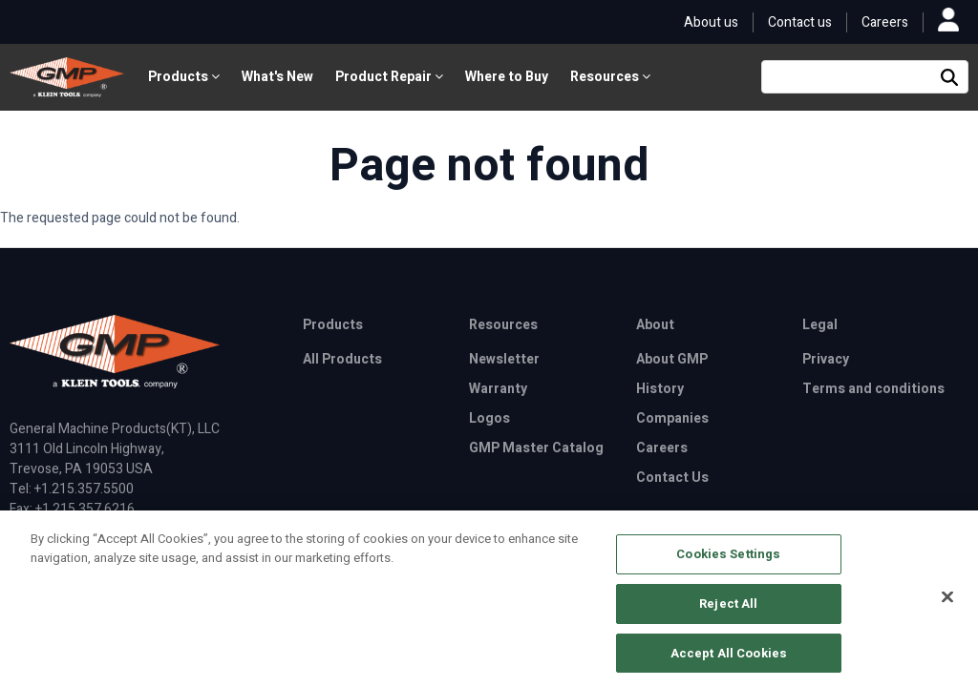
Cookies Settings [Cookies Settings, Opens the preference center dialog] (728, 561)
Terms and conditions (873, 389)
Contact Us (672, 478)
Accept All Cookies (728, 659)
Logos (489, 418)
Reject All (728, 609)
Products (184, 77)
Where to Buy (506, 77)
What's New (277, 77)
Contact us (800, 22)
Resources (610, 77)
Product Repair (389, 77)
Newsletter (504, 359)
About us (711, 22)
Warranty (498, 389)
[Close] (947, 604)
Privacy (825, 359)
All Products (342, 359)
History (660, 389)
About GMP (672, 359)
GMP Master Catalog (536, 448)
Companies (672, 418)
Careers (884, 22)
